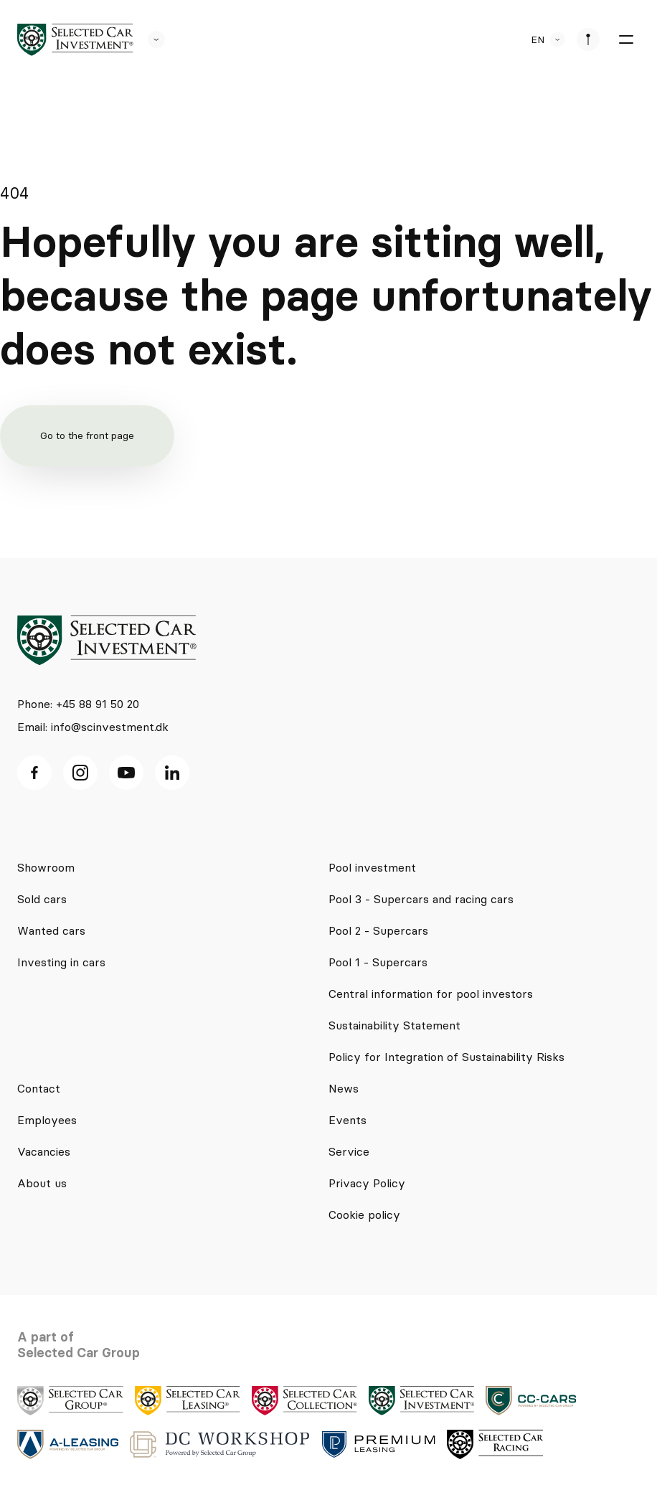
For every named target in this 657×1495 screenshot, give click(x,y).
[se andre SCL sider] (149, 39)
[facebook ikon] (34, 772)
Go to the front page (87, 435)
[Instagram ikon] (80, 772)
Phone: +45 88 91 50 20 (78, 704)
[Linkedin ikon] (172, 772)
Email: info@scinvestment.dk (93, 727)
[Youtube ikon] (126, 772)
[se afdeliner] (588, 39)
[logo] (75, 40)
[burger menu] (625, 39)
